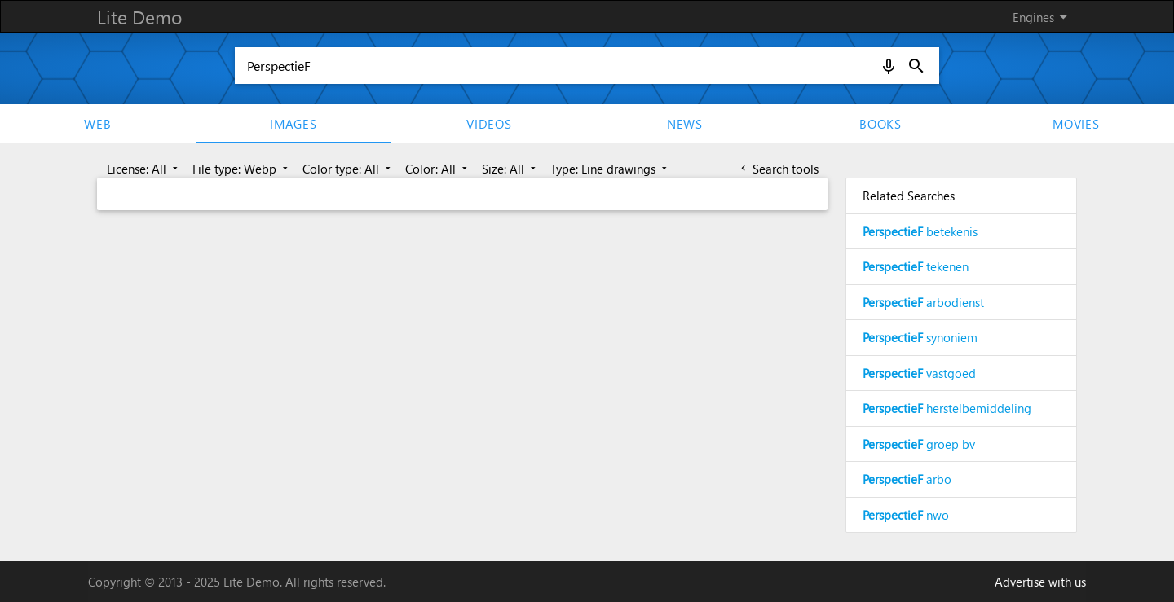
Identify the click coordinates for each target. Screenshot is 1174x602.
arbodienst (923, 302)
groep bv (919, 444)
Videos (489, 124)
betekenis (920, 231)
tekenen (916, 266)
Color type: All (348, 168)
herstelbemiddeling (947, 408)
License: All (144, 168)
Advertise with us (1040, 581)
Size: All (510, 168)
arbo (907, 479)
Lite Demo (139, 16)
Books (880, 124)
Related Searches (909, 195)
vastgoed (919, 373)
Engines (1043, 17)
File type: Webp (241, 168)
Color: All (437, 168)
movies (1076, 124)
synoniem (920, 337)
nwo (906, 515)
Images (293, 124)
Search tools (778, 168)
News (685, 124)
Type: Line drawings (610, 168)
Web (97, 124)
